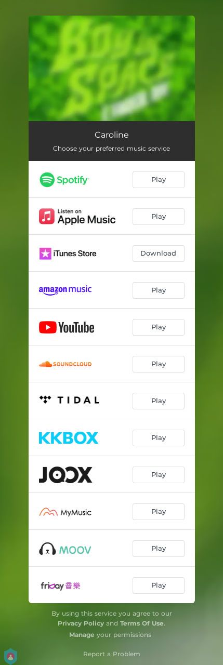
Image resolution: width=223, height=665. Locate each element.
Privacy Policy (81, 623)
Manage (82, 635)
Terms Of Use (142, 623)
